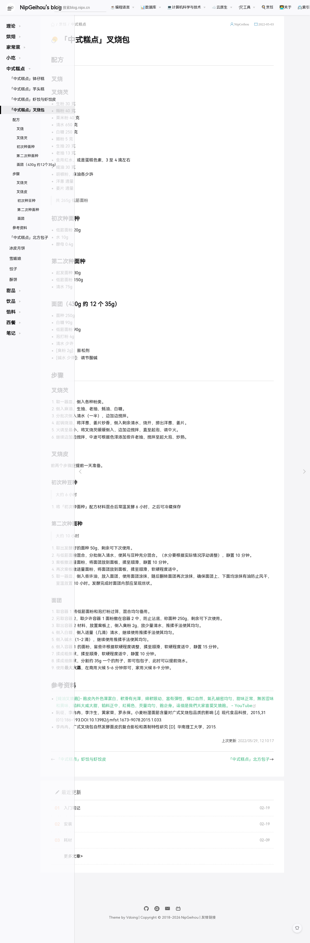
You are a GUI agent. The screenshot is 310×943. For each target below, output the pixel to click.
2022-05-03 (288, 29)
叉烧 (20, 129)
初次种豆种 (26, 201)
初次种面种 (26, 147)
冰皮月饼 (17, 248)
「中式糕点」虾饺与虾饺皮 (32, 99)
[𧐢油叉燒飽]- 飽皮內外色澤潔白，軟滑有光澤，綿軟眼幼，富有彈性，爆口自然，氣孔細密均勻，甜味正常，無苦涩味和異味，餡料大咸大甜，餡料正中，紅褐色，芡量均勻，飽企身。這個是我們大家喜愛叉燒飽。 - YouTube (193, 710)
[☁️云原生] (222, 7)
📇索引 (303, 7)
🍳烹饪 (267, 7)
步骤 (16, 174)
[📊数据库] (150, 7)
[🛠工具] (246, 7)
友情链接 (238, 929)
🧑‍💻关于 (285, 7)
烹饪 (100, 29)
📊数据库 (148, 7)
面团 (21, 219)
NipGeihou (264, 29)
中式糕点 (116, 29)
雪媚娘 (15, 258)
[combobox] (80, 7)
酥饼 (13, 279)
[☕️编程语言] (122, 7)
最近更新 (108, 803)
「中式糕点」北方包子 (28, 237)
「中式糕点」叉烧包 (26, 110)
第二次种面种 (27, 156)
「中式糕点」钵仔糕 (26, 78)
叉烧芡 (22, 138)
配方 (16, 120)
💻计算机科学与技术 (184, 7)
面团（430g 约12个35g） (37, 165)
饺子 (13, 269)
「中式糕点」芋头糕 (26, 89)
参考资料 (19, 228)
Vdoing (162, 929)
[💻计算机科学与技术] (186, 7)
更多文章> (110, 868)
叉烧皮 (22, 192)
